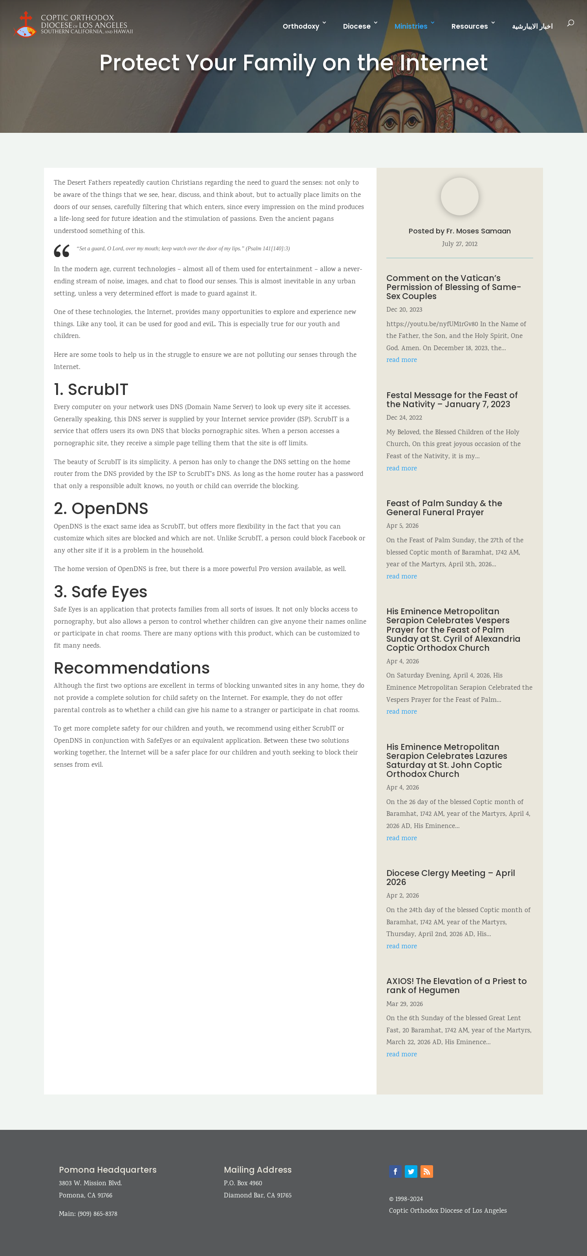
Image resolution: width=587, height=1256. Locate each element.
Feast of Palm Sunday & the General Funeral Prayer (444, 508)
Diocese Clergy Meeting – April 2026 (450, 877)
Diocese (357, 26)
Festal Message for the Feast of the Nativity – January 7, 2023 (452, 399)
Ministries (411, 26)
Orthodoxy (301, 26)
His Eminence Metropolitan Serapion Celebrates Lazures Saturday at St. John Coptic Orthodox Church (446, 760)
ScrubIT (98, 389)
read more (401, 360)
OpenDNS (109, 508)
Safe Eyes (109, 591)
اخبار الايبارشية (532, 26)
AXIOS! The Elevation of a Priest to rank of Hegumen (456, 985)
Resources (470, 26)
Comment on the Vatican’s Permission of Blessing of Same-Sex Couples (453, 287)
